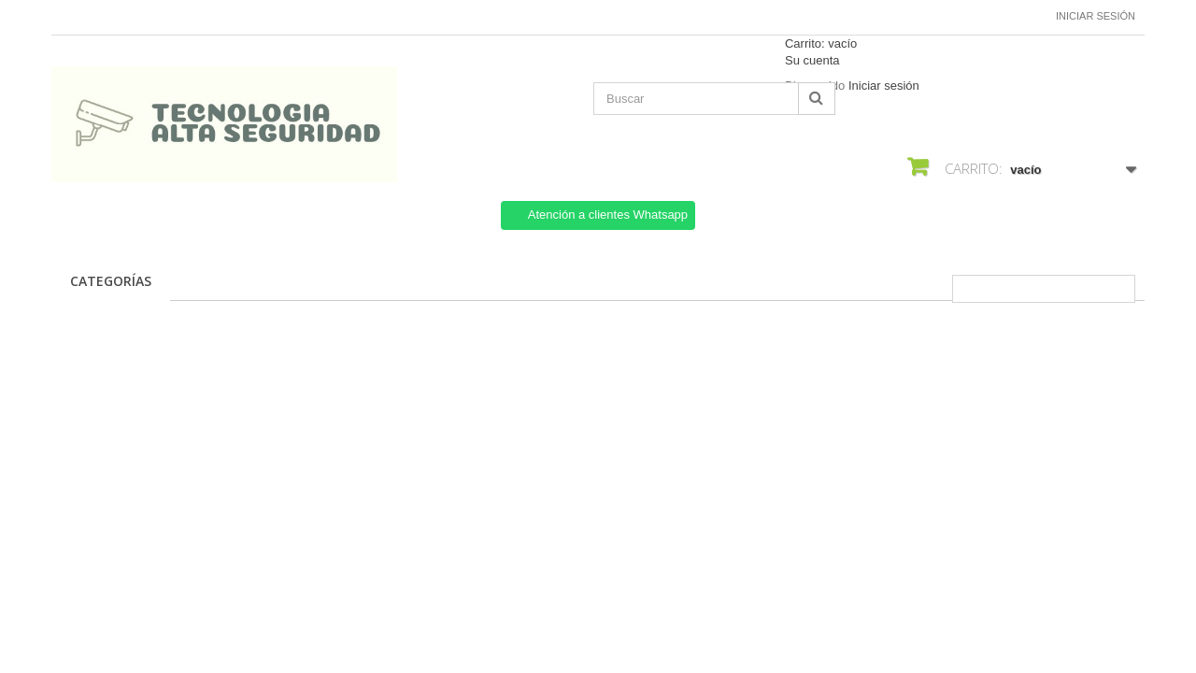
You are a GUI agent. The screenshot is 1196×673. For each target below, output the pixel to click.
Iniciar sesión (1095, 15)
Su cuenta (812, 60)
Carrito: (821, 43)
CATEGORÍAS (110, 281)
